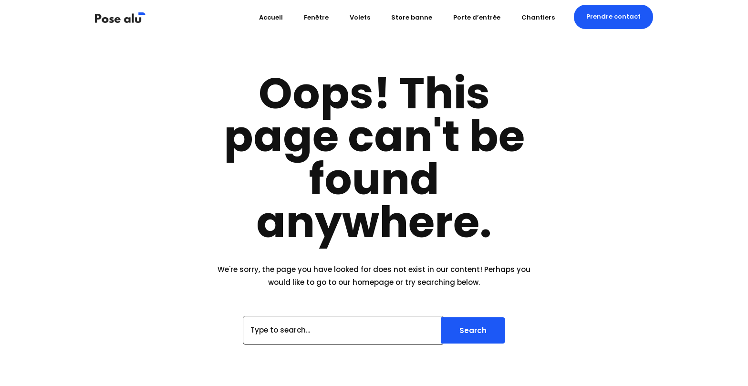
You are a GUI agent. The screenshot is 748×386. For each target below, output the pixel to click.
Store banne (411, 17)
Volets (360, 17)
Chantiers (538, 17)
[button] (613, 17)
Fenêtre (316, 17)
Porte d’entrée (476, 17)
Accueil (271, 17)
